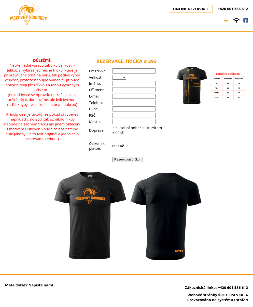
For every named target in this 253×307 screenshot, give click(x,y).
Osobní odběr (127, 127)
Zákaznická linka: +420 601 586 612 (216, 287)
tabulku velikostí (59, 65)
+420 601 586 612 (233, 8)
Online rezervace (191, 8)
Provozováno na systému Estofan (217, 299)
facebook (245, 20)
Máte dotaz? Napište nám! (29, 284)
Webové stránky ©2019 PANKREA (217, 294)
